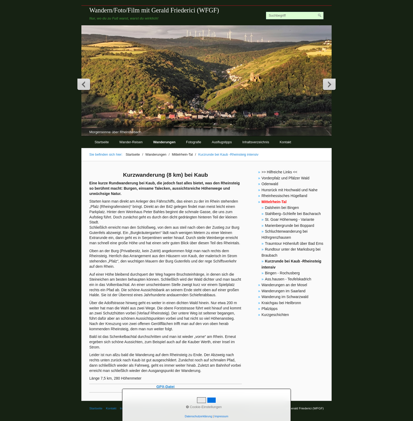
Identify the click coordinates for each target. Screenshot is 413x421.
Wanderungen (164, 142)
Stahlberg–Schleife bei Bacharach (293, 214)
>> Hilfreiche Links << (279, 172)
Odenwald (270, 184)
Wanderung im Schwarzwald (285, 297)
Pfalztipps (270, 309)
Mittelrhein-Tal (274, 202)
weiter (329, 84)
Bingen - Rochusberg (282, 273)
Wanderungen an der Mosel (284, 285)
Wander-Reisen (130, 142)
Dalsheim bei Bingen (282, 207)
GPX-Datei (165, 387)
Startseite (102, 142)
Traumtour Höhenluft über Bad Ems (294, 243)
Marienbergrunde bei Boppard (289, 225)
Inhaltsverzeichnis (255, 142)
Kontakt (285, 142)
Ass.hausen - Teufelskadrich (288, 279)
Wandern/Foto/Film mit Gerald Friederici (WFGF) (154, 10)
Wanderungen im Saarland (284, 291)
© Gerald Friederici (152, 408)
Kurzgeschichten (275, 315)
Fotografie (193, 142)
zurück (84, 84)
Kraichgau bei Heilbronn (281, 303)
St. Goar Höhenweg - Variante (289, 219)
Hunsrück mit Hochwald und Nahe (290, 190)
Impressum (127, 408)
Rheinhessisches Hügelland (284, 196)
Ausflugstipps (222, 142)
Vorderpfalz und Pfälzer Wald (285, 178)
